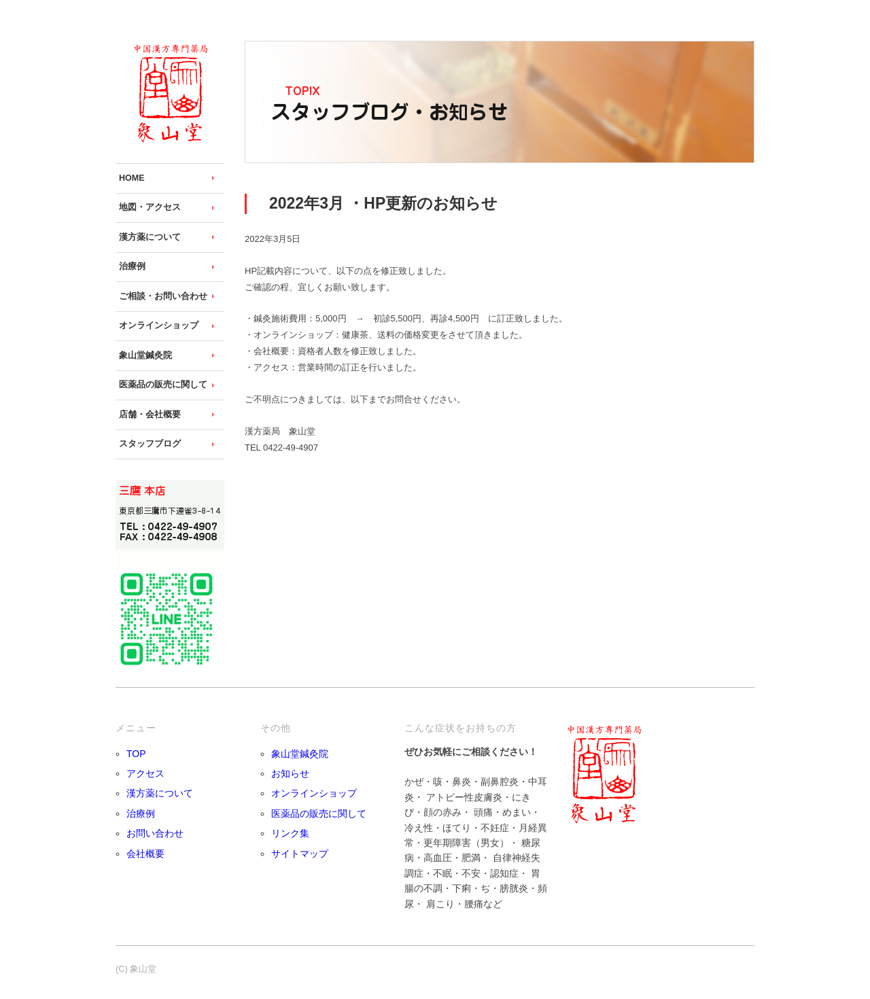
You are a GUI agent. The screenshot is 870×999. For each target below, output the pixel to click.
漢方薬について (150, 237)
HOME (132, 178)
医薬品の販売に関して (163, 384)
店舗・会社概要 (150, 414)
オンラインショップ (158, 325)
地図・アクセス (150, 207)
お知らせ (290, 773)
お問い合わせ (155, 833)
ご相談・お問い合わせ (163, 296)
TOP (136, 753)
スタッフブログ (150, 444)
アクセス (145, 773)
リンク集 (290, 833)
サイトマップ (299, 853)
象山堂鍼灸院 (145, 355)
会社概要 (145, 853)
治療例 (132, 266)
